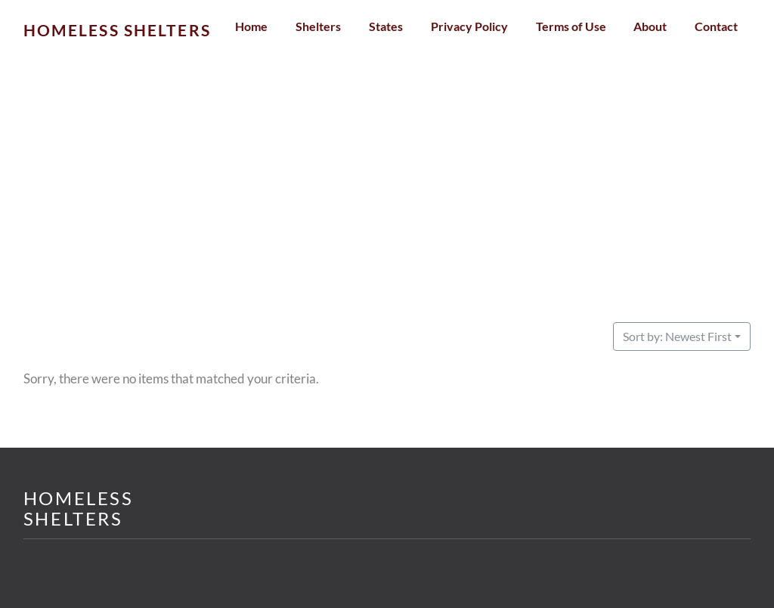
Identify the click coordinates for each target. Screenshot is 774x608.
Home (251, 26)
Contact (716, 26)
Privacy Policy (469, 26)
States (386, 26)
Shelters (318, 26)
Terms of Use (571, 26)
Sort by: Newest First (677, 336)
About (650, 26)
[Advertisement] (387, 210)
